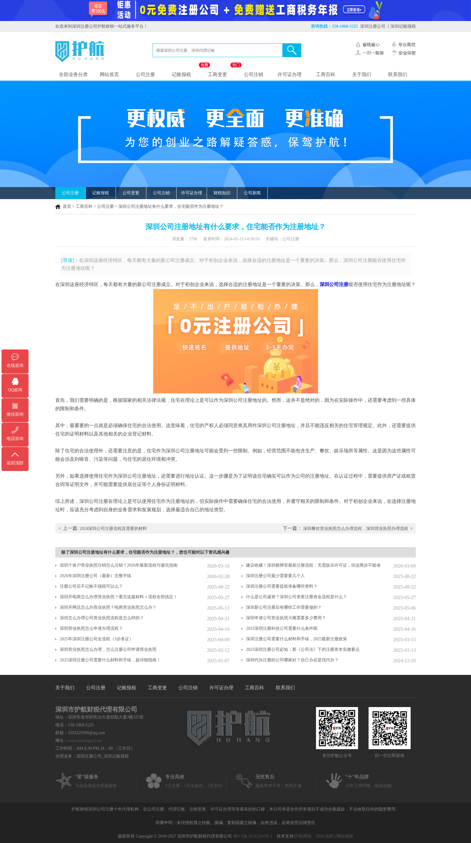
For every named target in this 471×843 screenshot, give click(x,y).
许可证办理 (290, 74)
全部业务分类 (73, 74)
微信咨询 (15, 414)
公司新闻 (252, 193)
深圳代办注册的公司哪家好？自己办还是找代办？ (292, 660)
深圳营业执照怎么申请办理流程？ (91, 628)
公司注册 (145, 74)
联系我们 (397, 74)
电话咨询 (15, 438)
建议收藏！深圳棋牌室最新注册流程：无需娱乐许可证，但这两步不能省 (313, 565)
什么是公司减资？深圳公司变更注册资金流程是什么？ (296, 597)
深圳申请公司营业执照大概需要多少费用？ (286, 618)
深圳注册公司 (372, 26)
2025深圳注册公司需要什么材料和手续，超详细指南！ (110, 660)
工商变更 (217, 74)
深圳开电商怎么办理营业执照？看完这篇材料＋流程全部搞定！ (119, 597)
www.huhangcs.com (85, 740)
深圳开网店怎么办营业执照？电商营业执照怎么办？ (108, 607)
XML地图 (324, 836)
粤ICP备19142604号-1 (252, 836)
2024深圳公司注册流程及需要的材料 (113, 528)
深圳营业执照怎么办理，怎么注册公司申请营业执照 (108, 649)
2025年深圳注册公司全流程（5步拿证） (96, 639)
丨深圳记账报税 (401, 26)
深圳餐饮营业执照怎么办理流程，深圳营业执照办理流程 (355, 528)
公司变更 (131, 193)
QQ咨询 (15, 390)
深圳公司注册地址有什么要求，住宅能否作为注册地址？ (170, 206)
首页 (67, 206)
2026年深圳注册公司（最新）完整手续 (95, 576)
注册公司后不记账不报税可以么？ (91, 586)
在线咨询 (15, 365)
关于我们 (361, 74)
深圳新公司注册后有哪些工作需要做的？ (284, 607)
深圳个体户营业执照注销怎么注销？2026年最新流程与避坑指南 (119, 565)
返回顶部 (15, 463)
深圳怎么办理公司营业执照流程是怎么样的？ (102, 618)
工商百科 (325, 74)
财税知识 (222, 193)
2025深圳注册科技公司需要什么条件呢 (282, 628)
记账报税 (181, 74)
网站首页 (109, 74)
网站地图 (344, 836)
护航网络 (303, 836)
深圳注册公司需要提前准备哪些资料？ (282, 586)
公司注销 (253, 74)
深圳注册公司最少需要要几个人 (275, 576)
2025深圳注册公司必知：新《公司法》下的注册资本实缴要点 (303, 649)
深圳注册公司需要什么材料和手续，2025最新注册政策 (296, 639)
